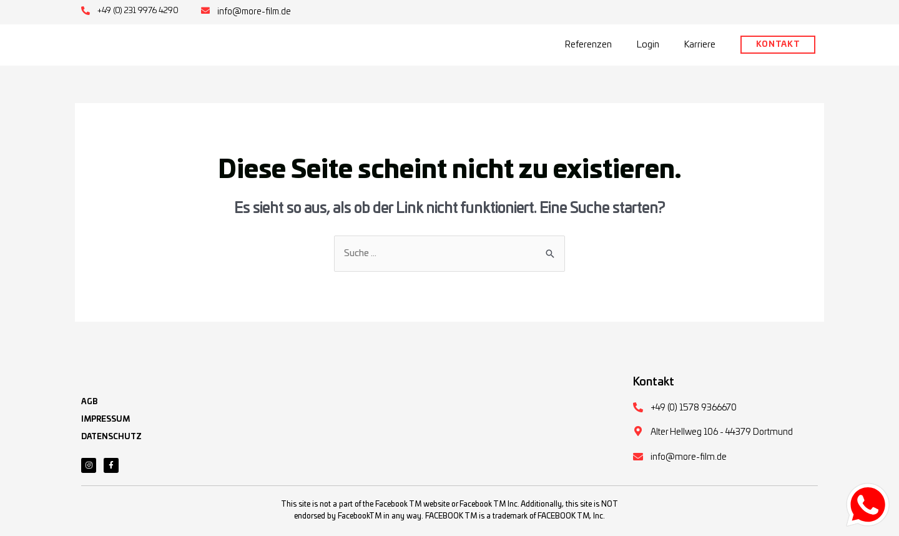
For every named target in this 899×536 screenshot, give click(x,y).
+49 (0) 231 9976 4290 (138, 11)
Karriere (699, 44)
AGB (89, 409)
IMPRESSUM (105, 426)
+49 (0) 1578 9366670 (694, 411)
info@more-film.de (255, 11)
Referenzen (588, 44)
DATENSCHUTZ (111, 444)
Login (648, 44)
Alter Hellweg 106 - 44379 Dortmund (722, 436)
